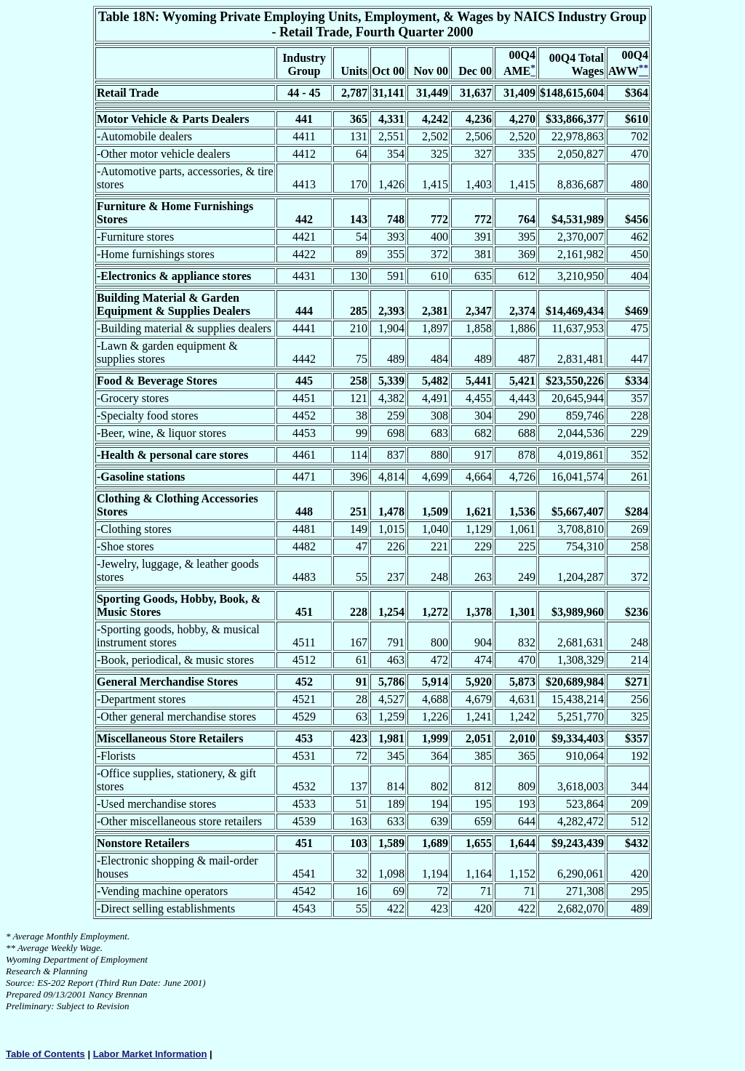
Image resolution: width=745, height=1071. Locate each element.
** (10, 947)
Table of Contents (45, 1053)
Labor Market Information (150, 1053)
